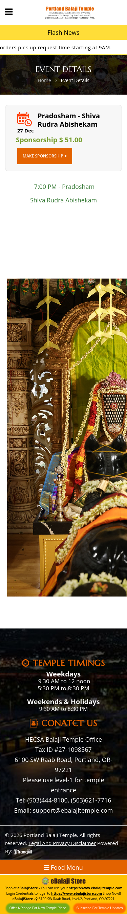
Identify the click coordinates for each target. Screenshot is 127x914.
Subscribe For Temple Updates (99, 908)
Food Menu (63, 867)
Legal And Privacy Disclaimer (62, 843)
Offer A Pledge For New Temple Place (37, 908)
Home (44, 80)
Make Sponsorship (45, 156)
